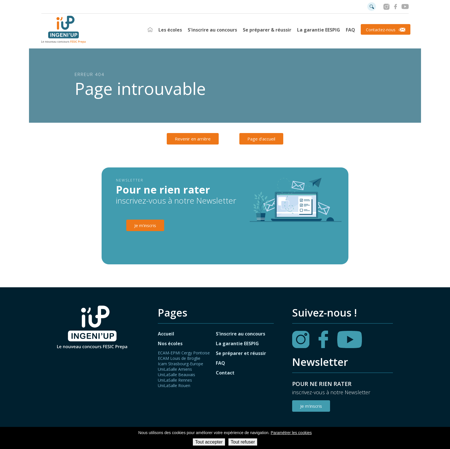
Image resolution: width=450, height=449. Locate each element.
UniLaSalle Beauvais (176, 374)
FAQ (350, 30)
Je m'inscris (145, 225)
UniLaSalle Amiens (175, 369)
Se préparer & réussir (267, 30)
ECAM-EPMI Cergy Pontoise (184, 353)
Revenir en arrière (193, 139)
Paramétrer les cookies (291, 432)
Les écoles (170, 30)
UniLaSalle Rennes (175, 380)
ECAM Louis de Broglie (179, 358)
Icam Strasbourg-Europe (180, 363)
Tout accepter (209, 442)
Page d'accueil (261, 139)
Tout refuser (243, 442)
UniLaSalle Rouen (174, 385)
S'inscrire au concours (212, 30)
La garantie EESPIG (318, 30)
